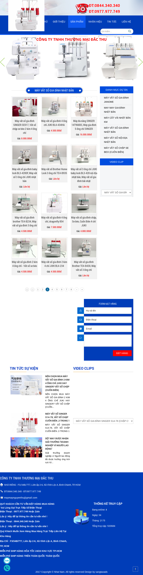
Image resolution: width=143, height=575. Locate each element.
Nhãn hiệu (95, 21)
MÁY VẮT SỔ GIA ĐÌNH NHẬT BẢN (116, 130)
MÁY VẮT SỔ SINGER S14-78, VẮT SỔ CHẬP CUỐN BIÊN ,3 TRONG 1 (57, 417)
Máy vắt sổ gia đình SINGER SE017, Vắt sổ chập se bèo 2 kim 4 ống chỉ (25, 126)
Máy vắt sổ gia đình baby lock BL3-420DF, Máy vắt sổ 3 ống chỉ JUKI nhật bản (24, 175)
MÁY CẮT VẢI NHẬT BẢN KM (117, 119)
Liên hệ (126, 21)
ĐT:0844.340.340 (104, 5)
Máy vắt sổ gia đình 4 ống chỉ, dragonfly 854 (54, 219)
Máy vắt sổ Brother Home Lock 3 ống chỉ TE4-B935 (54, 171)
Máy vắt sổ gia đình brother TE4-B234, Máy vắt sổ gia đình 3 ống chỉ (24, 221)
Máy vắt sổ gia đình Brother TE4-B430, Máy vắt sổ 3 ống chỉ (84, 265)
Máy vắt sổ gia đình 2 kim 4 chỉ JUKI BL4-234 (54, 264)
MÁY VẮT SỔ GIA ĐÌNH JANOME (116, 99)
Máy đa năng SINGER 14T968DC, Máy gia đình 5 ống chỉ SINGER (84, 124)
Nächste (140, 62)
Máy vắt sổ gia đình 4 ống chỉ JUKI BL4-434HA (54, 123)
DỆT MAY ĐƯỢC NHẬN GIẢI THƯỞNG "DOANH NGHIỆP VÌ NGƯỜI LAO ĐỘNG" (57, 443)
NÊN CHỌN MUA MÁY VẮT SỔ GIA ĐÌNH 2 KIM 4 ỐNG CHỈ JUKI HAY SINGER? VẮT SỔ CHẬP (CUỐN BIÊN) (57, 383)
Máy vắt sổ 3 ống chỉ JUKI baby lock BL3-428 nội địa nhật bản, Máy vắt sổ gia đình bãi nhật (84, 175)
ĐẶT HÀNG (122, 353)
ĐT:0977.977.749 (104, 11)
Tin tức (112, 21)
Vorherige (2, 62)
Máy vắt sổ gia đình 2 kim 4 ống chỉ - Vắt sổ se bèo (25, 264)
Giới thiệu (59, 21)
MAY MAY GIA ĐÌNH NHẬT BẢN (114, 109)
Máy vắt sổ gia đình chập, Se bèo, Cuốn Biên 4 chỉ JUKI (84, 221)
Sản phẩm (76, 21)
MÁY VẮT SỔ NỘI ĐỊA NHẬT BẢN (115, 140)
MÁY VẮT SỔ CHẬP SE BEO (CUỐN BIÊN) (116, 150)
